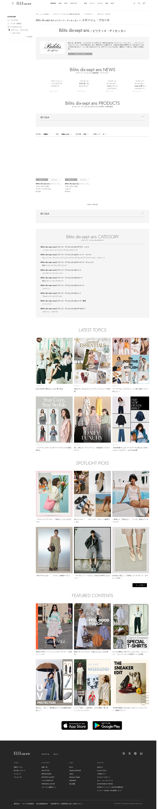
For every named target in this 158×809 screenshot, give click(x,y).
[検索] (134, 3)
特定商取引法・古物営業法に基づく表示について (66, 804)
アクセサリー (89, 14)
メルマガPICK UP (47, 780)
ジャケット (46, 288)
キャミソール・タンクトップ (52, 258)
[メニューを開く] (13, 3)
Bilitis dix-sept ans (65, 247)
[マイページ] (139, 3)
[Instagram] (124, 753)
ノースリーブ (47, 250)
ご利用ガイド (101, 774)
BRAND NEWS (46, 774)
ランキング (17, 774)
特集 (106, 3)
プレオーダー (18, 777)
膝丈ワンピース (47, 265)
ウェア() (12, 20)
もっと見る (140, 585)
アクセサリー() (14, 27)
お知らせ (100, 767)
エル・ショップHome (42, 14)
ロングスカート (58, 281)
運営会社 (17, 804)
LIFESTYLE (73, 3)
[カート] (144, 3)
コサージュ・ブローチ (50, 312)
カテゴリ (100, 3)
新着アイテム (18, 767)
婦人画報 (72, 784)
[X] (130, 753)
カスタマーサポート (103, 777)
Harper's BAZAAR (75, 770)
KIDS (65, 3)
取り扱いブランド (19, 770)
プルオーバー (47, 296)
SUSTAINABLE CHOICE (105, 784)
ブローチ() (16, 33)
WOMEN (53, 3)
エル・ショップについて (105, 780)
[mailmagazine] (141, 753)
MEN (60, 3)
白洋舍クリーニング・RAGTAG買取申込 (110, 787)
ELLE (112, 3)
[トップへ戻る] (152, 736)
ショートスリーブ (59, 250)
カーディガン (57, 296)
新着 (85, 3)
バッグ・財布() (14, 23)
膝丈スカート (47, 281)
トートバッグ (47, 304)
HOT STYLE (46, 770)
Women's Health (74, 777)
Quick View (54, 180)
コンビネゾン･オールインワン (52, 273)
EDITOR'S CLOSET (48, 777)
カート (56, 754)
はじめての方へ (102, 770)
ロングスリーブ (72, 250)
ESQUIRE (72, 780)
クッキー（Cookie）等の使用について (109, 790)
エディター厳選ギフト (49, 787)
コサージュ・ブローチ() (19, 30)
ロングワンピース (60, 265)
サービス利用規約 (28, 804)
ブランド (92, 3)
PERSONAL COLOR (48, 784)
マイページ (45, 754)
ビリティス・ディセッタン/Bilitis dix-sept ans (66, 14)
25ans (71, 774)
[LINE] (135, 753)
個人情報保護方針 (42, 804)
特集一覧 (44, 767)
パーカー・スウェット (97, 258)
